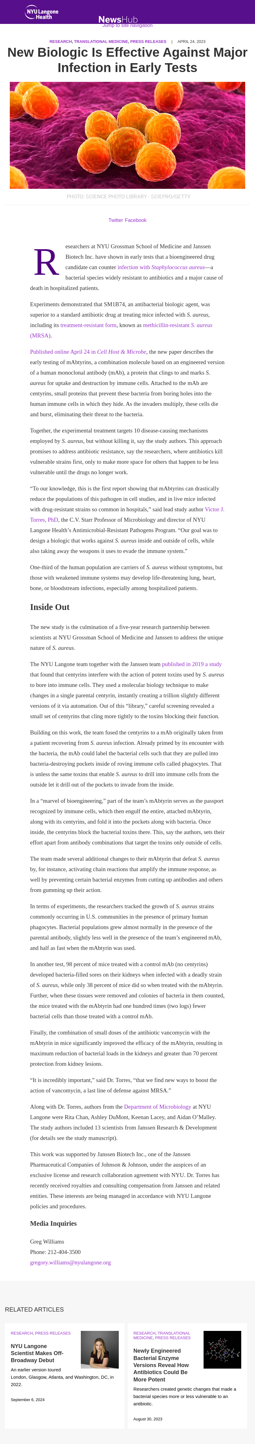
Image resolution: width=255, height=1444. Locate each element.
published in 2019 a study (192, 664)
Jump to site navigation (128, 25)
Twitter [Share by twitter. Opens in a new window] (116, 220)
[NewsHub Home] (118, 19)
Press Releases (53, 1333)
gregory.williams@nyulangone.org (70, 1262)
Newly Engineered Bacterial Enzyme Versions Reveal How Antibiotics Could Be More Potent (161, 1365)
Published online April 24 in (88, 352)
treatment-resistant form (88, 325)
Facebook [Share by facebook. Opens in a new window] (135, 220)
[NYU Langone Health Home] (41, 13)
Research (22, 1333)
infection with (161, 267)
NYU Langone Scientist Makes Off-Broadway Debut (37, 1353)
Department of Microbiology (157, 1106)
